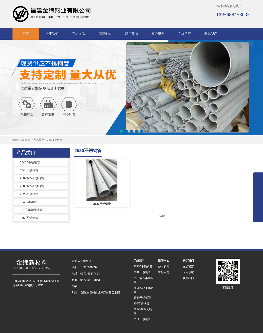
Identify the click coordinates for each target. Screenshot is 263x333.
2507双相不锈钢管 (32, 178)
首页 (26, 33)
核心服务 (158, 33)
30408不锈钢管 (30, 162)
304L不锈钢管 (29, 170)
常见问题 (163, 272)
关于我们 (52, 33)
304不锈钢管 (28, 202)
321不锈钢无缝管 (31, 209)
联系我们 (210, 33)
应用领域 (131, 33)
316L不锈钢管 (29, 217)
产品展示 (78, 33)
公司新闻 (163, 266)
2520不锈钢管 (29, 194)
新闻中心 (105, 33)
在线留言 (184, 33)
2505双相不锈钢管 (32, 186)
